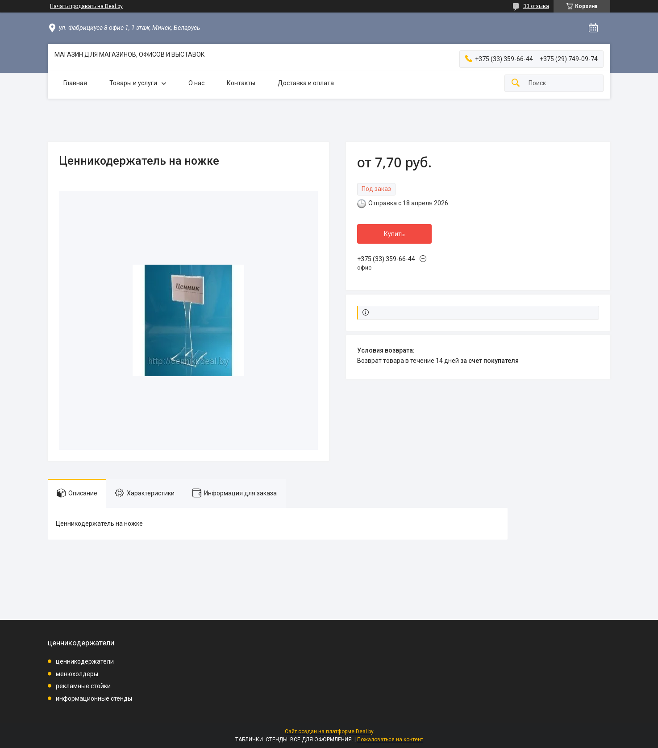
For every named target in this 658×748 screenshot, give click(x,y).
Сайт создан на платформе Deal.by (329, 731)
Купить (394, 233)
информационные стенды (94, 698)
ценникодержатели (85, 661)
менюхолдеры (77, 673)
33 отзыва (536, 6)
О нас (196, 83)
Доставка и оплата (306, 83)
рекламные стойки (83, 686)
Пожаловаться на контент (390, 739)
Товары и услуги (133, 83)
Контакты (241, 83)
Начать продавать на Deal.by (86, 6)
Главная (75, 83)
